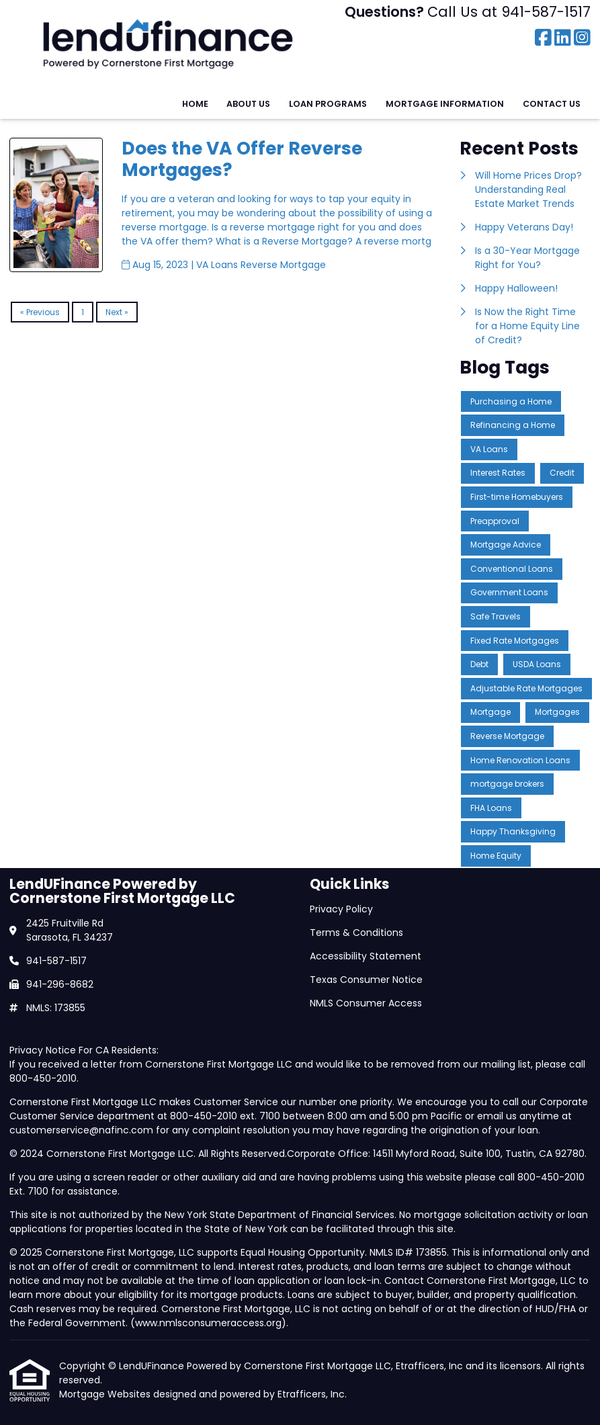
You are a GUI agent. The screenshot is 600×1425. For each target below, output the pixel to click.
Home (195, 104)
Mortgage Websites (106, 1394)
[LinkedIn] (562, 38)
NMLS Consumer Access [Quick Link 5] (366, 1003)
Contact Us (552, 104)
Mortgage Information (445, 104)
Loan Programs (328, 104)
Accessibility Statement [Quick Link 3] (365, 956)
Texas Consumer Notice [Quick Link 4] (366, 979)
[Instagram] (582, 38)
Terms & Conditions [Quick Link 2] (356, 932)
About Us (248, 104)
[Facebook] (543, 38)
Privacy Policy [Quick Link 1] (341, 909)
